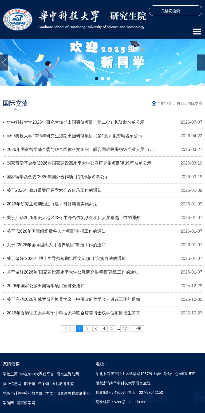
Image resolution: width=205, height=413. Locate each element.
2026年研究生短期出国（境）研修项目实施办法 (52, 204)
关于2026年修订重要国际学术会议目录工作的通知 (54, 190)
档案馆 (43, 383)
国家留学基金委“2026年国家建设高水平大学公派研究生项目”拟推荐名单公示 (79, 163)
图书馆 (29, 383)
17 (125, 328)
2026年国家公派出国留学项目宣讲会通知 (46, 285)
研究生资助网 (68, 374)
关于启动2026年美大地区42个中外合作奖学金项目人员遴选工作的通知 (73, 217)
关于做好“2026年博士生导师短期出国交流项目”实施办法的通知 (66, 258)
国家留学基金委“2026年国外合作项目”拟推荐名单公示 (58, 176)
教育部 (37, 393)
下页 (137, 328)
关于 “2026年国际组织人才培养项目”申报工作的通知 (56, 245)
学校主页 (10, 374)
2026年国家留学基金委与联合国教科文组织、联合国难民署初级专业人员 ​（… (80, 149)
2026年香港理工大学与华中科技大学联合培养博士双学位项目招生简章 (73, 313)
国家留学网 (26, 403)
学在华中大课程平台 (37, 374)
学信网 (8, 403)
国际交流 (194, 103)
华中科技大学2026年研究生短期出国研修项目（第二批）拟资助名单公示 (75, 122)
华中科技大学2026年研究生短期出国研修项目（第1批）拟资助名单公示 (75, 136)
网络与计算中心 (16, 393)
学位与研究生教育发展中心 (67, 393)
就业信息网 (12, 383)
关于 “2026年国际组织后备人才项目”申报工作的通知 (56, 231)
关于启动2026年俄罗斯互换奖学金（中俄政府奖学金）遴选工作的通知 (73, 299)
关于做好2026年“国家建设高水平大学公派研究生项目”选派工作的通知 (73, 272)
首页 (180, 103)
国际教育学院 (63, 383)
